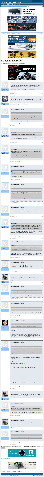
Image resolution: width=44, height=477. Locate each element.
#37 (42, 399)
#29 (42, 238)
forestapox (4, 103)
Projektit (6, 61)
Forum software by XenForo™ (9, 475)
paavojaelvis (4, 89)
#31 (42, 271)
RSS (42, 474)
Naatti (3, 281)
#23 (42, 125)
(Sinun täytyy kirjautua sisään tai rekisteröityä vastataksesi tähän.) (33, 446)
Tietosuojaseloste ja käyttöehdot (38, 475)
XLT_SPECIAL (4, 327)
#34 (42, 317)
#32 (42, 282)
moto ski (16, 61)
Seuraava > (23, 63)
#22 (42, 106)
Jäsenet (18, 4)
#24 (42, 142)
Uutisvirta (4, 4)
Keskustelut (10, 4)
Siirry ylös (39, 474)
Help (33, 474)
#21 (42, 93)
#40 (42, 444)
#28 (42, 216)
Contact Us (30, 474)
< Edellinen (6, 63)
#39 (42, 427)
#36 (42, 388)
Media (15, 4)
